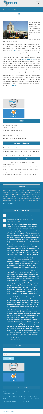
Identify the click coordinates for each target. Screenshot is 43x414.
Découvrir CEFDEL (8, 204)
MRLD (15, 50)
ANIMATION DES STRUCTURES (10, 135)
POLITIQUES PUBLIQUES (9, 127)
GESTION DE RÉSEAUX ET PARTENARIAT (12, 130)
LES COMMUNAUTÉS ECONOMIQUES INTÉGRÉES (15, 138)
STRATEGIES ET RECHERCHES (10, 125)
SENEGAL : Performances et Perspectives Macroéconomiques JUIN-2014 (21, 169)
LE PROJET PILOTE (10, 9)
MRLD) (14, 85)
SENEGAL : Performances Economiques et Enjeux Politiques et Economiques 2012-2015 (18, 163)
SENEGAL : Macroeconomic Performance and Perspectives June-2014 (20, 166)
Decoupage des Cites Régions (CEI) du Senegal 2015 (16, 172)
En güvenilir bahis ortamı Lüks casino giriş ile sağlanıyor (17, 147)
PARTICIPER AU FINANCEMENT (10, 133)
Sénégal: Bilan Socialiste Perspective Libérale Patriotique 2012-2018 (20, 174)
